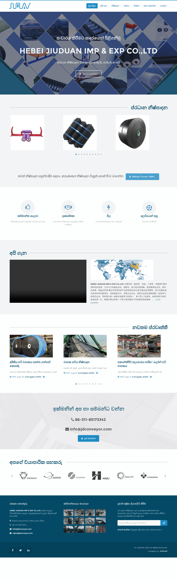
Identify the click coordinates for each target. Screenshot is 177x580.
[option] (36, 140)
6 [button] (89, 169)
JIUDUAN (163, 574)
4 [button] (84, 169)
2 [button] (78, 169)
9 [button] (98, 169)
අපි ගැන (103, 6)
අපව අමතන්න (150, 6)
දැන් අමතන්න (88, 461)
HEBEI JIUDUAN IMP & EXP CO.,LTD (25, 533)
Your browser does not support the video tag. (48, 296)
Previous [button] (12, 498)
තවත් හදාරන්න (88, 74)
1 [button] (76, 169)
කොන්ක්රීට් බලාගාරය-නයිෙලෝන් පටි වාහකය (142, 386)
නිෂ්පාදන (115, 6)
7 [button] (92, 169)
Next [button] (165, 498)
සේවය (126, 6)
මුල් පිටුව (92, 6)
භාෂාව (163, 6)
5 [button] (87, 169)
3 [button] (81, 169)
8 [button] (95, 169)
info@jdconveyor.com (22, 551)
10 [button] (101, 169)
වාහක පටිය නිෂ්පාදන (77, 384)
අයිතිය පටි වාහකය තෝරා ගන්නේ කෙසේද (30, 386)
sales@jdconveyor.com (22, 556)
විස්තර (136, 6)
